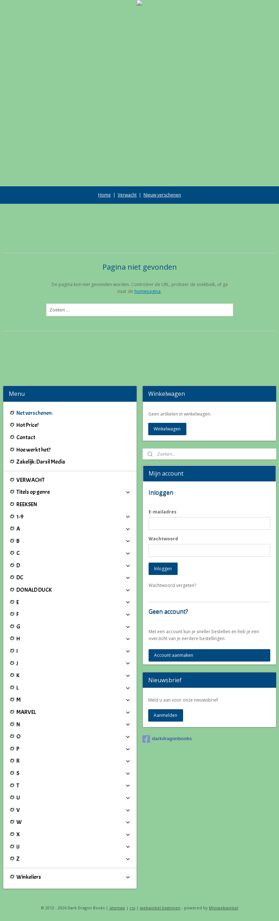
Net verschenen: (34, 413)
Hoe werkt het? (33, 449)
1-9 (73, 516)
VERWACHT (30, 480)
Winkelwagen (167, 429)
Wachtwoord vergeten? (172, 585)
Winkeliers (73, 877)
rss (132, 907)
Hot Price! (27, 425)
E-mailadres (163, 512)
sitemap (117, 907)
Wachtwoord (163, 539)
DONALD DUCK (73, 590)
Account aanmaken (173, 655)
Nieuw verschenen (162, 195)
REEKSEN (26, 504)
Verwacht (127, 195)
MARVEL (73, 712)
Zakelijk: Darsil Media (40, 461)
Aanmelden (165, 715)
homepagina (147, 291)
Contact (25, 437)
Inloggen (163, 568)
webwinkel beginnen (160, 907)
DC (73, 577)
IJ (73, 846)
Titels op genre (73, 492)
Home (104, 195)
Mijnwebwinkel (223, 907)
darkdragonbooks (167, 739)
